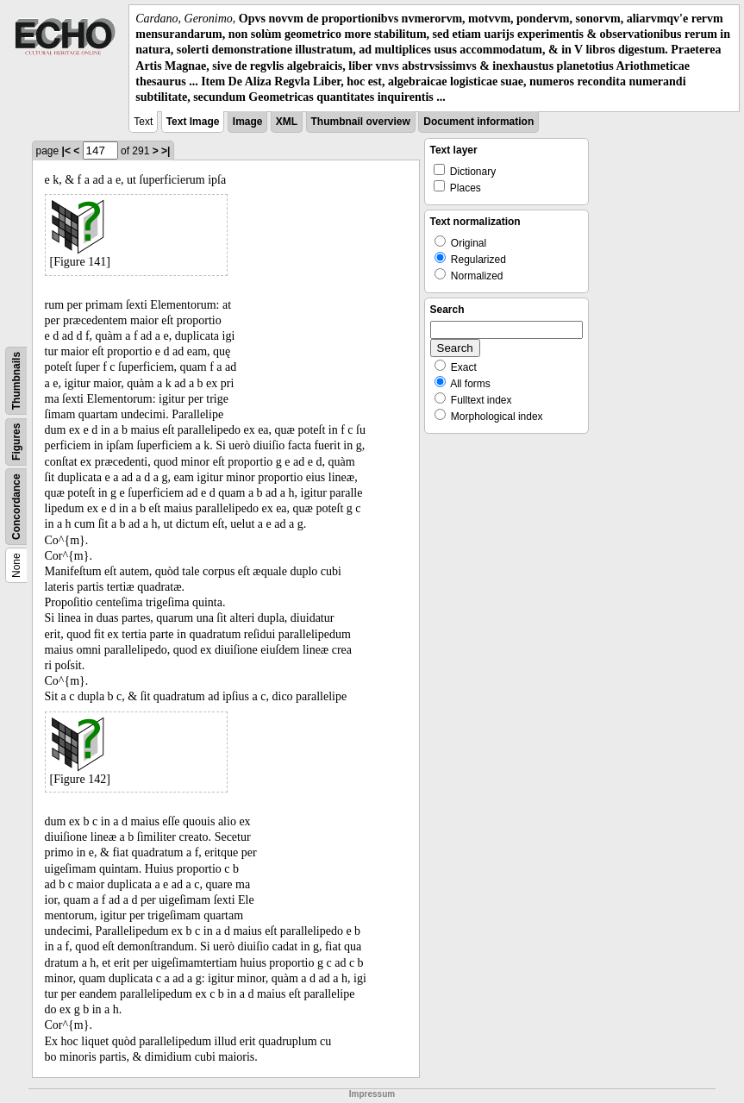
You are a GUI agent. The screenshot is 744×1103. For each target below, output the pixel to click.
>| (165, 151)
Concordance (16, 506)
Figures (16, 442)
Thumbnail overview (360, 122)
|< (66, 151)
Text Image (193, 122)
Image (248, 122)
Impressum (372, 1094)
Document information (478, 122)
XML (286, 122)
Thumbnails (16, 381)
